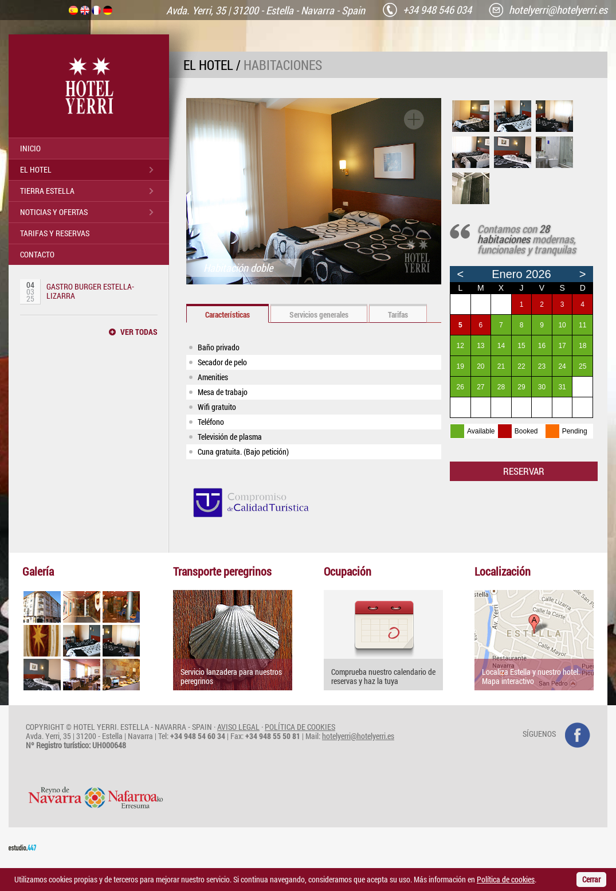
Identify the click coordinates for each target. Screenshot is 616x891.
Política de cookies (506, 879)
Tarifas (398, 314)
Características (227, 314)
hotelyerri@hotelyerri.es (358, 735)
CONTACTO (37, 254)
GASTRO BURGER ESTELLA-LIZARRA (90, 291)
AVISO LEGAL (238, 726)
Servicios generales (318, 314)
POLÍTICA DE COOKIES (300, 726)
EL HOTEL (36, 169)
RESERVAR (523, 471)
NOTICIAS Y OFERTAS (54, 211)
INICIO (30, 148)
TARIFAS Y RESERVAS (54, 233)
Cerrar (591, 879)
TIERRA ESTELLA (47, 190)
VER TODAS (139, 332)
